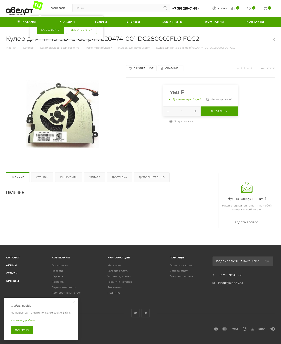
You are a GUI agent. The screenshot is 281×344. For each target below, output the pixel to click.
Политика (114, 292)
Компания (61, 257)
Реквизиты (115, 287)
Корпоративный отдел (66, 292)
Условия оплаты (118, 270)
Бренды (12, 280)
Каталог (13, 257)
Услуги (12, 273)
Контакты (58, 281)
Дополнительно (152, 177)
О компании (60, 265)
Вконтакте (135, 313)
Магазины (114, 265)
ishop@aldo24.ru (230, 283)
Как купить (68, 177)
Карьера (57, 276)
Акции (11, 265)
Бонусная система (182, 276)
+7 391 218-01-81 (184, 8)
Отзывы (42, 177)
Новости (57, 270)
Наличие (18, 177)
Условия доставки (119, 276)
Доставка (119, 177)
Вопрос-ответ (179, 270)
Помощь (177, 257)
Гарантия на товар (120, 281)
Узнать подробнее (23, 320)
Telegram (145, 313)
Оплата (94, 177)
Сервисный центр (64, 287)
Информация (119, 257)
